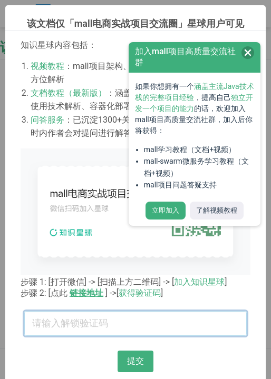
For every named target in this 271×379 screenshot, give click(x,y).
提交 (135, 360)
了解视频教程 (216, 210)
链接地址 (86, 293)
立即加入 (165, 210)
